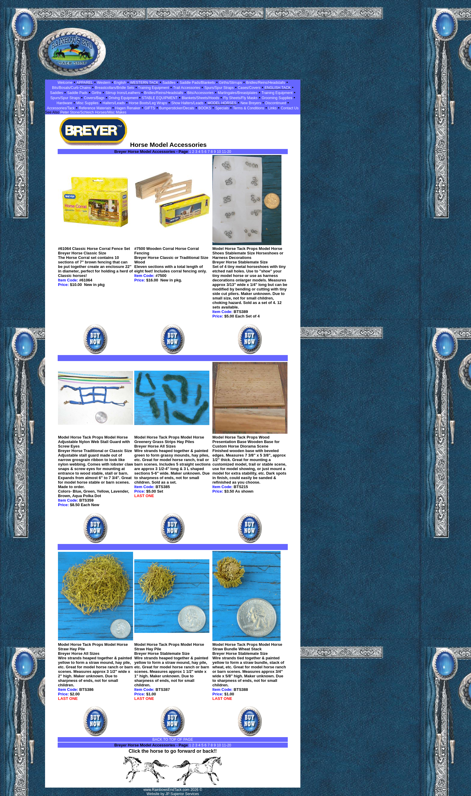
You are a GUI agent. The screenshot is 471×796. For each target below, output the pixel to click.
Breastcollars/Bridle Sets (114, 88)
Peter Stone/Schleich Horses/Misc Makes (93, 112)
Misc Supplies (87, 103)
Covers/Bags (94, 98)
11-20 (226, 152)
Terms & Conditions (248, 108)
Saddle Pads (77, 93)
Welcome (64, 83)
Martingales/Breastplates (237, 93)
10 (219, 152)
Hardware (64, 103)
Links (272, 108)
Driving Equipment (124, 98)
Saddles (169, 83)
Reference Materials (95, 108)
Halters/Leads (113, 103)
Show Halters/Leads (187, 103)
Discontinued (275, 103)
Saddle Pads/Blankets (197, 83)
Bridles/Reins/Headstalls (265, 83)
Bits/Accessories (200, 93)
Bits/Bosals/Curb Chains (71, 88)
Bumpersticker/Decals (176, 108)
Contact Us (290, 108)
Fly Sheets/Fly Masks (240, 98)
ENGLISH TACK (278, 88)
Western (103, 83)
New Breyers (251, 103)
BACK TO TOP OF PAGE (172, 739)
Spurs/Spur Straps (219, 88)
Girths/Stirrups (230, 83)
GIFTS (149, 108)
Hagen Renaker (127, 108)
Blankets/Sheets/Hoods (200, 98)
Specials (222, 108)
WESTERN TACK (144, 83)
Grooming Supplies (277, 98)
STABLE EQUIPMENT (159, 98)
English (119, 83)
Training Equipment (153, 88)
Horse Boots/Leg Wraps (148, 103)
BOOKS (204, 108)
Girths (96, 93)
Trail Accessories (186, 88)
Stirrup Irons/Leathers (122, 93)
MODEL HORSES (222, 103)
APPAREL (85, 83)
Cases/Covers (249, 88)
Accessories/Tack (61, 108)
